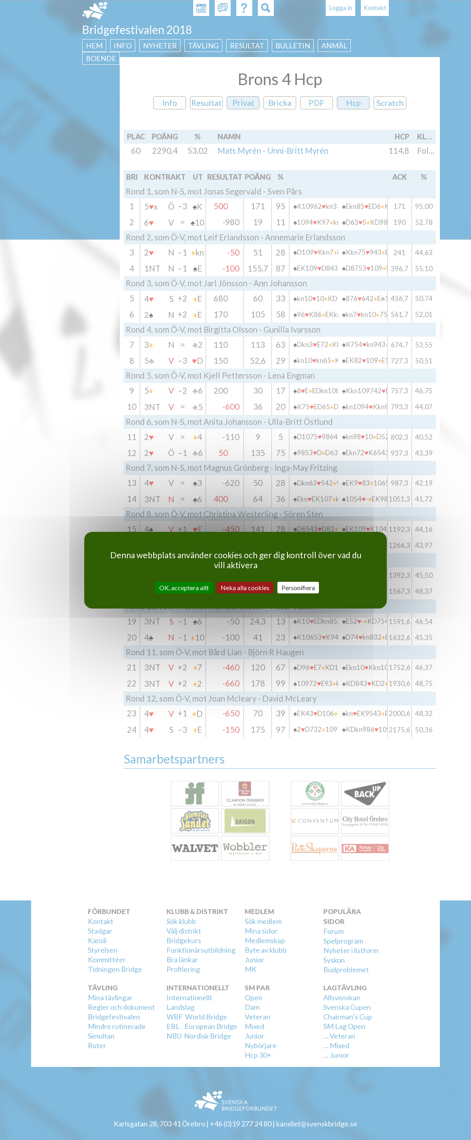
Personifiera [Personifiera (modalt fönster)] (298, 587)
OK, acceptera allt (184, 587)
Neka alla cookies (245, 587)
